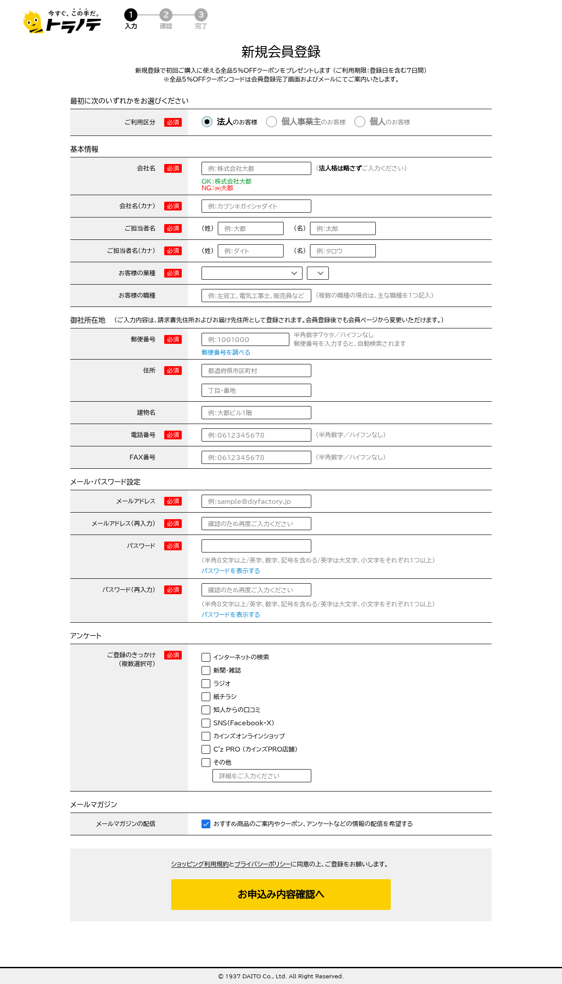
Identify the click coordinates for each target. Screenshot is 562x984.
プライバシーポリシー (262, 864)
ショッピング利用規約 (200, 864)
